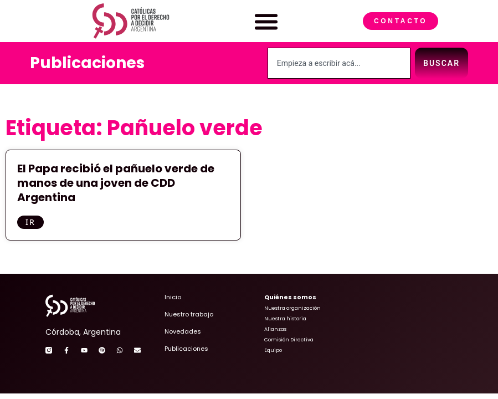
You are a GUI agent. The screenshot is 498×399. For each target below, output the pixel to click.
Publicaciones (87, 63)
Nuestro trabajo (189, 314)
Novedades (183, 331)
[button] (266, 21)
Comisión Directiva (289, 339)
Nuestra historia (285, 318)
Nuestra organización (292, 308)
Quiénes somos (290, 297)
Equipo (273, 350)
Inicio (173, 297)
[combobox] (339, 63)
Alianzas (275, 329)
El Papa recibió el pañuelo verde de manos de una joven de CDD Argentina (115, 183)
